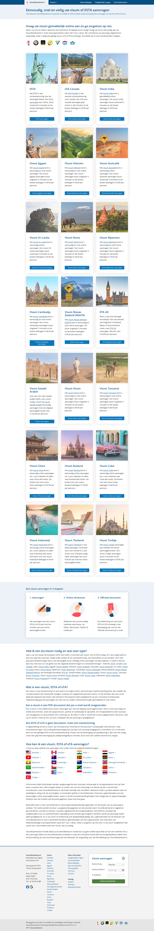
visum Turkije (109, 545)
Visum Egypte (38, 163)
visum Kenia (73, 242)
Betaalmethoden (74, 887)
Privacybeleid (73, 868)
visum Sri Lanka (39, 242)
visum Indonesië (40, 545)
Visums (53, 2)
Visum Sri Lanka (39, 237)
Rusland (32, 772)
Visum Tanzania (109, 388)
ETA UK (104, 312)
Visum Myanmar (110, 237)
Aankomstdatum (98, 869)
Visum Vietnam (74, 163)
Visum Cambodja (40, 312)
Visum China (37, 466)
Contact (71, 873)
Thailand (109, 772)
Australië (58, 757)
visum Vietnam (74, 168)
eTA (85, 726)
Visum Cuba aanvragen (112, 496)
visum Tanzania (109, 393)
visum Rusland (74, 470)
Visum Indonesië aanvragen (42, 570)
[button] (116, 865)
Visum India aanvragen (112, 119)
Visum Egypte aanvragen (42, 193)
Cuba (57, 772)
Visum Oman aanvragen (77, 418)
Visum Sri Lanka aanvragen (42, 268)
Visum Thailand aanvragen (77, 570)
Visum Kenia (72, 237)
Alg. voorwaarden (74, 866)
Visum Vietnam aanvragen (77, 193)
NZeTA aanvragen (77, 342)
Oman (57, 767)
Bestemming (97, 864)
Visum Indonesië (40, 540)
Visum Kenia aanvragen (77, 268)
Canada (73, 93)
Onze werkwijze (74, 860)
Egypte (108, 752)
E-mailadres (96, 875)
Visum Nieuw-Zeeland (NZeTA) (75, 313)
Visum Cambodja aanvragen (41, 343)
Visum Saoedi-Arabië (38, 390)
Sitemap (71, 884)
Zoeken (71, 882)
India (82, 752)
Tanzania (84, 767)
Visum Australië (109, 163)
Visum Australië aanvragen (112, 193)
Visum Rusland (74, 466)
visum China (38, 470)
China (108, 767)
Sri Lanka (84, 757)
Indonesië (84, 772)
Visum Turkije (108, 540)
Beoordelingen (86, 2)
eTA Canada (72, 89)
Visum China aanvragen (42, 496)
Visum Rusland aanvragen (77, 496)
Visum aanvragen (42, 421)
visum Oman (73, 393)
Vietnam (32, 757)
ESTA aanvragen (42, 119)
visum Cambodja (40, 316)
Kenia (108, 757)
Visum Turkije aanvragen (112, 570)
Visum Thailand (74, 540)
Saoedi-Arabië (35, 767)
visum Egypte (38, 168)
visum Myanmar (110, 242)
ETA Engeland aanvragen (112, 342)
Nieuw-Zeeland (86, 762)
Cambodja (59, 762)
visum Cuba (108, 470)
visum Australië (109, 168)
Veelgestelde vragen (102, 2)
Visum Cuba (107, 466)
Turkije (32, 777)
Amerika (32, 752)
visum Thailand (74, 545)
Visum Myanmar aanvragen (112, 268)
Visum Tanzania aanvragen (112, 418)
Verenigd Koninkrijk (114, 762)
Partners (71, 871)
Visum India (107, 89)
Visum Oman (73, 388)
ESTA (33, 89)
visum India (108, 93)
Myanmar (33, 762)
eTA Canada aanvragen (77, 119)
